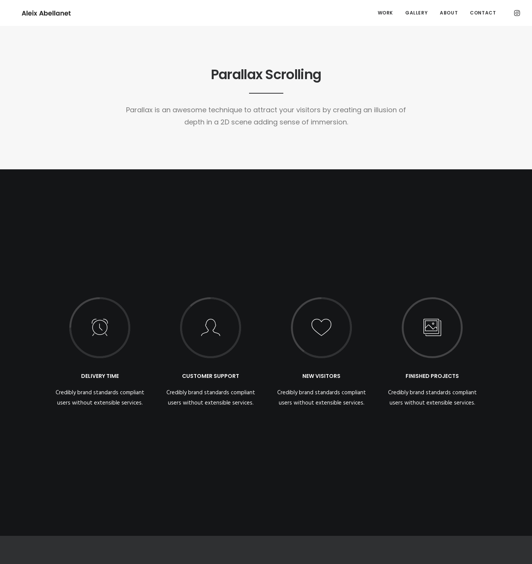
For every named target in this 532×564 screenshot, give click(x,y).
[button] (516, 13)
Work (385, 13)
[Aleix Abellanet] (37, 13)
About (449, 13)
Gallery (416, 13)
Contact (483, 13)
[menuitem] (385, 13)
